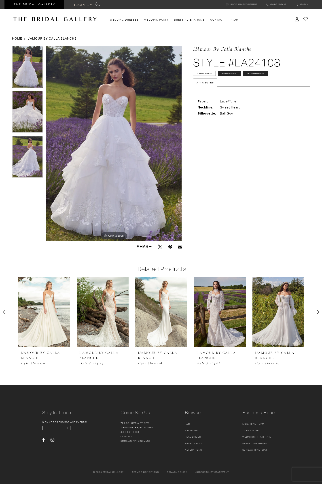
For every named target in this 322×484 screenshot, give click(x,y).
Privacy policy (177, 472)
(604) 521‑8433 (130, 432)
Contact (127, 436)
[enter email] (67, 430)
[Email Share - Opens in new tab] (180, 246)
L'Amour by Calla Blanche (52, 38)
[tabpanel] (27, 68)
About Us (191, 430)
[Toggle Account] (297, 19)
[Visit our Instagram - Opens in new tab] (52, 443)
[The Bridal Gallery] (55, 19)
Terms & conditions (145, 472)
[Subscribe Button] (88, 430)
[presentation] (44, 312)
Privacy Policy (195, 443)
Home (17, 38)
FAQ (187, 423)
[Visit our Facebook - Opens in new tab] (43, 443)
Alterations (193, 449)
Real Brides (193, 436)
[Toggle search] (301, 4)
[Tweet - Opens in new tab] (160, 247)
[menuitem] (124, 19)
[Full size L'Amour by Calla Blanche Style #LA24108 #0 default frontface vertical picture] (114, 143)
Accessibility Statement (212, 472)
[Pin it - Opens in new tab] (170, 247)
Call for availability (214, 88)
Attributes (205, 98)
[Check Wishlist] (305, 19)
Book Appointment (255, 76)
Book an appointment (135, 440)
